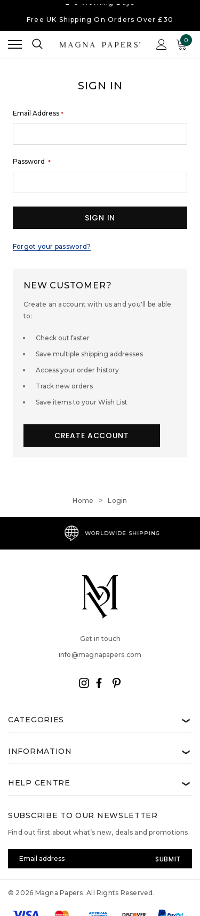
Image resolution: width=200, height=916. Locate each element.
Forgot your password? (52, 246)
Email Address (38, 113)
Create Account (91, 435)
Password (32, 161)
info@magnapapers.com (100, 655)
